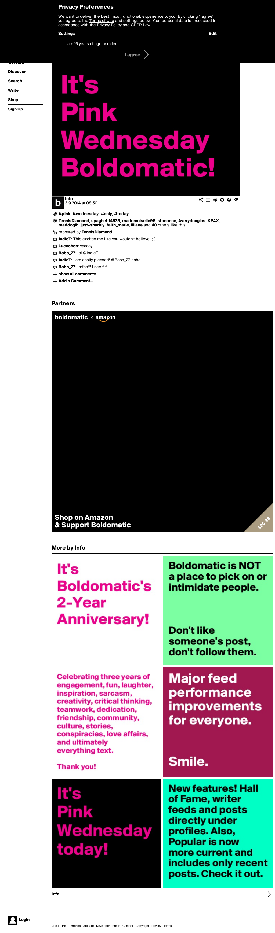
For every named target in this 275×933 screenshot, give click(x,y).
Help (65, 926)
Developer (103, 926)
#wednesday (86, 214)
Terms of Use (101, 21)
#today (121, 214)
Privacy (156, 926)
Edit (213, 34)
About (56, 926)
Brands (76, 926)
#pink (64, 214)
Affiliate (88, 926)
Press (116, 926)
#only (106, 214)
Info (69, 199)
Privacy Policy (109, 25)
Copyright (142, 926)
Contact (127, 926)
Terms (168, 926)
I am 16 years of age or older (91, 44)
